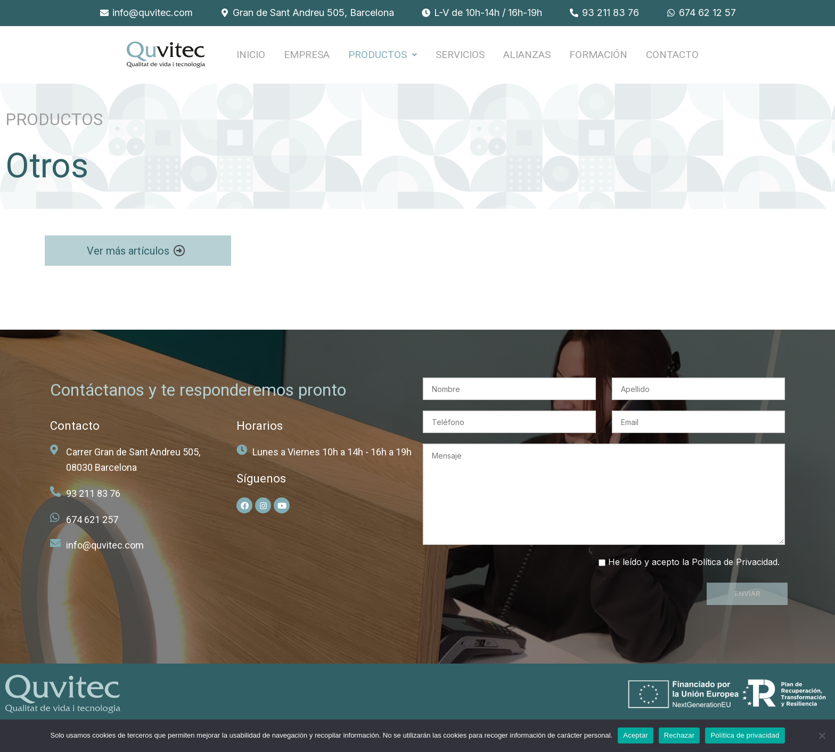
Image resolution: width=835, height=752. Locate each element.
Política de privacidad (744, 735)
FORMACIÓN (598, 55)
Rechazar (679, 735)
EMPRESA (307, 55)
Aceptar (635, 735)
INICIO (250, 55)
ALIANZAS (527, 55)
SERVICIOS (460, 55)
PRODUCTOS (382, 55)
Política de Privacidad (734, 562)
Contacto (672, 55)
